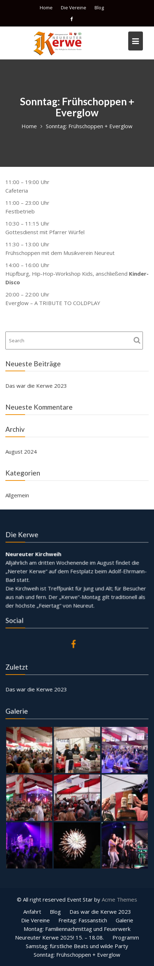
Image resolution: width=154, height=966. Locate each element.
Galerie (124, 920)
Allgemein (17, 495)
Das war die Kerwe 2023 (36, 385)
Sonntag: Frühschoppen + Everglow (77, 954)
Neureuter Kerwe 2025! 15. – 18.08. (59, 937)
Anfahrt (32, 911)
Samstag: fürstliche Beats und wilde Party (77, 946)
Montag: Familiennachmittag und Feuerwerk (77, 928)
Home (46, 7)
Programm (125, 937)
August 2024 (21, 451)
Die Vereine (73, 7)
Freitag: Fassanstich (82, 920)
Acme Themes (119, 899)
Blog (99, 7)
